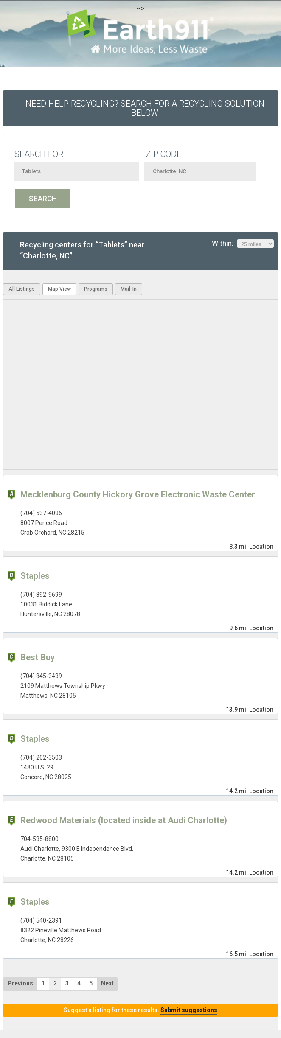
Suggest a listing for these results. (140, 1010)
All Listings (21, 289)
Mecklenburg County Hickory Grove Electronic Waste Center (137, 494)
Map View (59, 289)
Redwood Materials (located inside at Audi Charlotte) (123, 820)
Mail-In (129, 289)
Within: (243, 243)
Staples (35, 576)
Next (107, 983)
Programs (95, 289)
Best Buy (37, 657)
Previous (20, 983)
